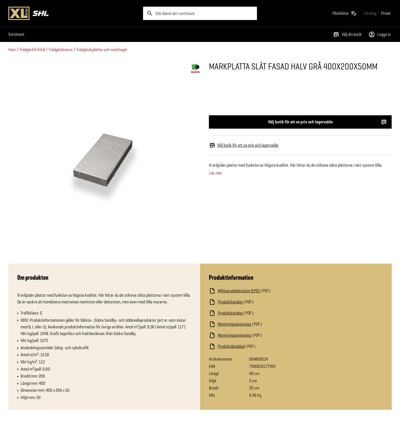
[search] (200, 13)
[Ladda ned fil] (264, 291)
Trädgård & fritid (32, 50)
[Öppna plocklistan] (345, 13)
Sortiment (16, 34)
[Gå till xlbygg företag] (370, 13)
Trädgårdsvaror (60, 50)
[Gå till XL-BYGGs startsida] (73, 13)
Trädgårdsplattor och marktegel (101, 50)
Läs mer (215, 173)
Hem (12, 50)
